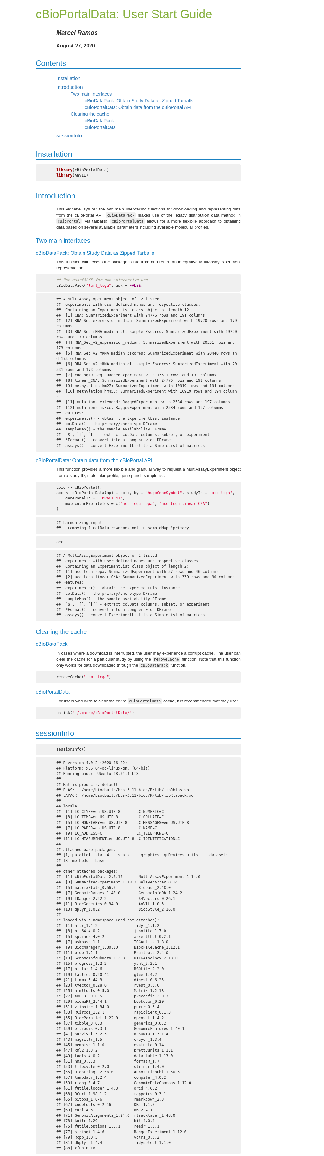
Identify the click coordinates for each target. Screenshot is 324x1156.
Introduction (69, 87)
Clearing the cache (90, 113)
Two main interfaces (91, 94)
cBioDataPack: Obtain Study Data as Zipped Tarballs (139, 100)
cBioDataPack (99, 120)
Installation (68, 78)
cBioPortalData (100, 127)
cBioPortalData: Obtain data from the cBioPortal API (138, 107)
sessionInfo (69, 135)
